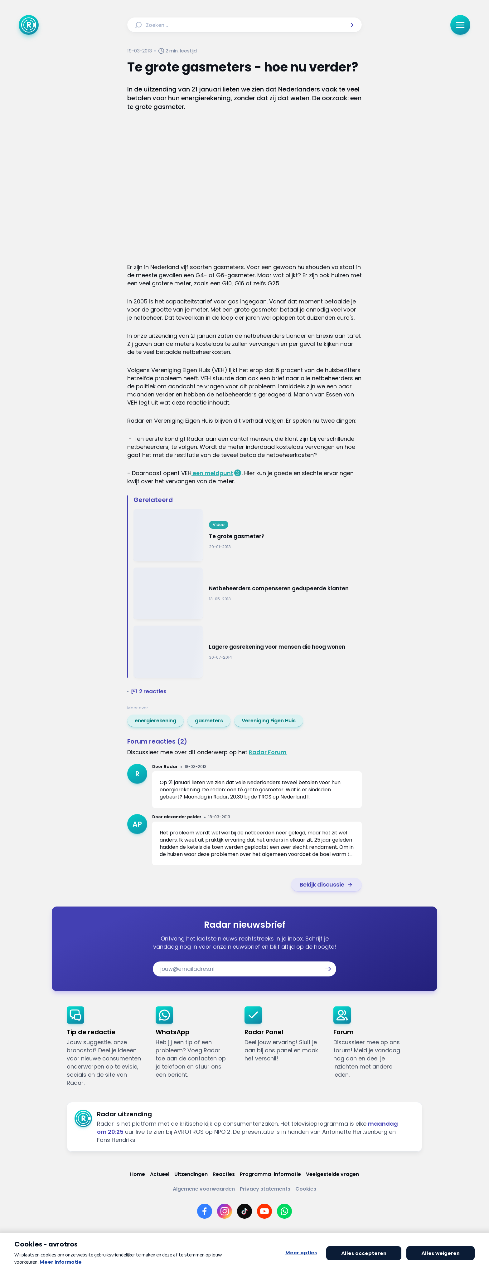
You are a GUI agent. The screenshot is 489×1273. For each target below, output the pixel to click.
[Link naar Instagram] (224, 1211)
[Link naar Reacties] (224, 1174)
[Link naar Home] (137, 1174)
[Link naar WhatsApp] (284, 1211)
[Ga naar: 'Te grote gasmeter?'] (247, 535)
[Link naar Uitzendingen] (191, 1174)
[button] (350, 24)
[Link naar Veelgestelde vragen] (332, 1174)
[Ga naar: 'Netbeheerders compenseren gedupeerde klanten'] (247, 594)
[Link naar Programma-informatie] (270, 1174)
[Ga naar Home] (29, 25)
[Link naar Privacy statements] (265, 1188)
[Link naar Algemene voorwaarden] (204, 1188)
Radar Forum (268, 752)
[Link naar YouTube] (264, 1211)
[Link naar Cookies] (305, 1188)
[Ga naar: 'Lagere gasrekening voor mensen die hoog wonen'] (247, 652)
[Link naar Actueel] (159, 1174)
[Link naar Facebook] (204, 1211)
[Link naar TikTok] (244, 1211)
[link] (155, 721)
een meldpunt (212, 473)
